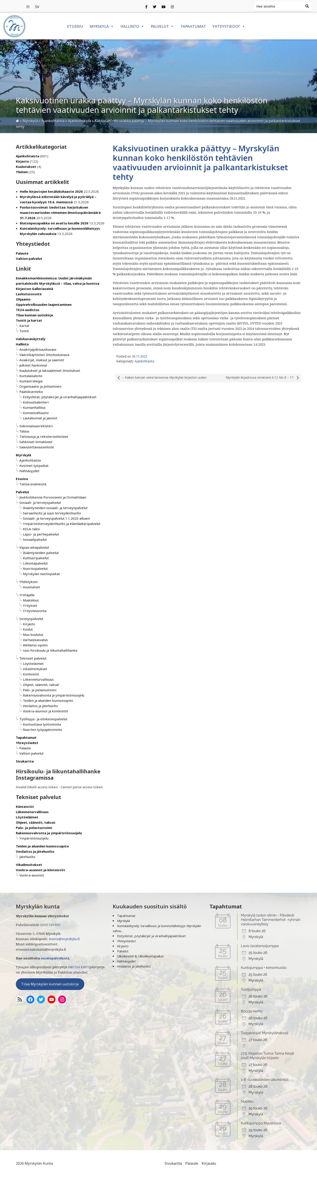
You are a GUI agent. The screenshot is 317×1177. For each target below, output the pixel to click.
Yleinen (22, 172)
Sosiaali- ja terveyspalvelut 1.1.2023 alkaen (56, 518)
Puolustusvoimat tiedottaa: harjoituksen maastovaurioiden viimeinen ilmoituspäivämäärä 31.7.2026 (60, 212)
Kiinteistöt (31, 674)
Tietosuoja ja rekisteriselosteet (43, 436)
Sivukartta (25, 761)
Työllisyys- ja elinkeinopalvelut (43, 719)
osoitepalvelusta (55, 958)
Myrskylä (102, 26)
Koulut (28, 629)
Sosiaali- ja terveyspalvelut (40, 502)
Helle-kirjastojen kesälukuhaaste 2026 (51, 191)
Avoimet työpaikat (33, 465)
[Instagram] (164, 6)
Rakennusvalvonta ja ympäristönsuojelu (53, 695)
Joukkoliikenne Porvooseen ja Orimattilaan (52, 497)
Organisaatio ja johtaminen (40, 386)
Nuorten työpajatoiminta (42, 729)
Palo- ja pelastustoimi (39, 690)
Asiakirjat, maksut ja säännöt (41, 360)
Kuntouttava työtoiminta (42, 724)
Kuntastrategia (30, 381)
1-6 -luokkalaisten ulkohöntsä (265, 1080)
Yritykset (30, 605)
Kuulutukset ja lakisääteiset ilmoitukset (49, 370)
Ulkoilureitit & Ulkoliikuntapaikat (140, 956)
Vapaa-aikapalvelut (34, 547)
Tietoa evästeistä (32, 484)
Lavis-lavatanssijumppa (260, 946)
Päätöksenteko (31, 391)
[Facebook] (146, 6)
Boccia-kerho (252, 1011)
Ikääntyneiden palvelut (41, 552)
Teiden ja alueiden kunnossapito (48, 700)
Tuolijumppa (251, 989)
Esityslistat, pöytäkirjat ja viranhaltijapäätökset (59, 397)
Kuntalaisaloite (30, 376)
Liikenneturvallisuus (38, 679)
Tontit (24, 331)
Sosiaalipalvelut (35, 539)
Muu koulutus (33, 634)
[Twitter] (154, 6)
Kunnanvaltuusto (36, 413)
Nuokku (247, 1101)
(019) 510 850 (50, 924)
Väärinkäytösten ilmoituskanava (44, 354)
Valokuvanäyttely (30, 339)
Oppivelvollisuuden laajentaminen (44, 304)
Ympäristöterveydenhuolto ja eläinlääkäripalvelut (61, 523)
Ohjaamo (23, 299)
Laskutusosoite (29, 294)
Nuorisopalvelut (35, 568)
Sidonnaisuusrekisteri (36, 426)
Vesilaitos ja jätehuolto (40, 706)
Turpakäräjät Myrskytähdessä (264, 1033)
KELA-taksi (31, 529)
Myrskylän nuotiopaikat (41, 574)
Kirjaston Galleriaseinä (34, 288)
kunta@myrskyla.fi (64, 939)
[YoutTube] (51, 999)
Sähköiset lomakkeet (35, 442)
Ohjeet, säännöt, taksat (41, 684)
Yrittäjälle (27, 595)
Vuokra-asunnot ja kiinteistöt (45, 711)
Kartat (24, 325)
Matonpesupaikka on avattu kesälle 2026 (54, 223)
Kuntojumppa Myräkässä (261, 1123)
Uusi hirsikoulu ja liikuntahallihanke (50, 650)
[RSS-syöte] (20, 999)
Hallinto (132, 26)
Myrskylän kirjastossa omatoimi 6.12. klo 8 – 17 (263, 378)
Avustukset (31, 587)
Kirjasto (22, 161)
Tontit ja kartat (29, 320)
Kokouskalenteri (36, 402)
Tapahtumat (193, 26)
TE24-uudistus (27, 310)
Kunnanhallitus (34, 407)
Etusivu (75, 26)
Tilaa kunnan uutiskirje (34, 315)
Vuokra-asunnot (31, 875)
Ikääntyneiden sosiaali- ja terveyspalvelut (55, 508)
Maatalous (31, 600)
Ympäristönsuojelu (33, 838)
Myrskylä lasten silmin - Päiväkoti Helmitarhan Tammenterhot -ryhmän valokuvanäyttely (270, 919)
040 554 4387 (78, 967)
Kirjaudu (209, 1163)
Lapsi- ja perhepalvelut (41, 534)
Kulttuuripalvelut (36, 558)
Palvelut (162, 26)
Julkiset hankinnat (33, 365)
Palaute (22, 253)
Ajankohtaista (27, 156)
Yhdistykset (28, 581)
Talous (24, 431)
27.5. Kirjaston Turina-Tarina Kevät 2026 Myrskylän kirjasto (267, 1055)
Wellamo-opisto (35, 645)
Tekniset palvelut (32, 658)
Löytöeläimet (33, 663)
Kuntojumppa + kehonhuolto (264, 968)
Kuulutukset (26, 166)
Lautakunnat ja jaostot (40, 418)
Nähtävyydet (29, 471)
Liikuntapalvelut (35, 563)
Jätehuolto (27, 856)
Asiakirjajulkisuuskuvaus (37, 349)
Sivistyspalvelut (31, 618)
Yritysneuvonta (34, 611)
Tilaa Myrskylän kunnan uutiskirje (50, 984)
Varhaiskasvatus (35, 640)
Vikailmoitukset (35, 669)
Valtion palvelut (29, 258)
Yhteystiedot (228, 26)
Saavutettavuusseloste (36, 447)
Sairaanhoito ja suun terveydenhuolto (52, 513)
